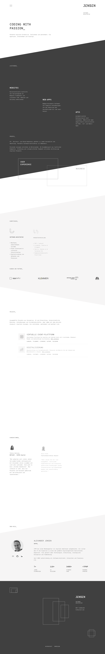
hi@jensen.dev (80, 610)
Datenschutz (48, 646)
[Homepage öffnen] (89, 5)
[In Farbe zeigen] (17, 546)
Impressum (57, 646)
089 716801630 (80, 608)
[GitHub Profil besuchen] (17, 556)
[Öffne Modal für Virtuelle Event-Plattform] (52, 339)
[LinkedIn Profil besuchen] (21, 556)
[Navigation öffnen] (11, 5)
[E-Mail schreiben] (13, 556)
